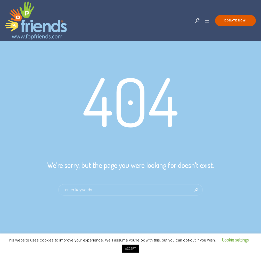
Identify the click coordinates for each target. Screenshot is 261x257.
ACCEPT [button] (130, 248)
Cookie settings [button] (235, 240)
